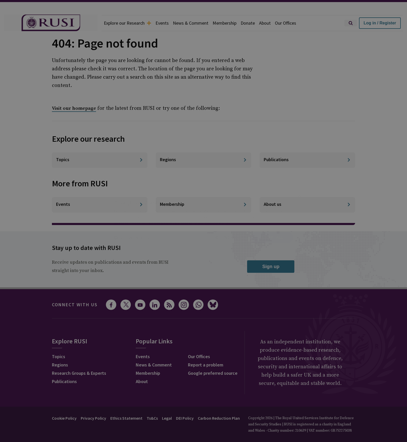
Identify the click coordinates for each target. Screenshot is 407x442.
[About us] (307, 205)
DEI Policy (185, 418)
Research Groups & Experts (79, 373)
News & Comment (190, 23)
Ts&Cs (152, 418)
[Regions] (203, 160)
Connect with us (75, 305)
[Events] (99, 205)
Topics (58, 356)
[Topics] (99, 160)
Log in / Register (380, 23)
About (265, 23)
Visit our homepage (74, 108)
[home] (51, 23)
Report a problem (205, 365)
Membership (224, 23)
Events (162, 23)
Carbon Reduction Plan (219, 418)
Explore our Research (127, 23)
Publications (64, 381)
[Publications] (307, 160)
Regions (60, 365)
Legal (167, 418)
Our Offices (285, 23)
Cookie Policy (64, 418)
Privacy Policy (93, 418)
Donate (248, 23)
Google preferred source (213, 373)
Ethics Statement (126, 418)
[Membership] (203, 205)
